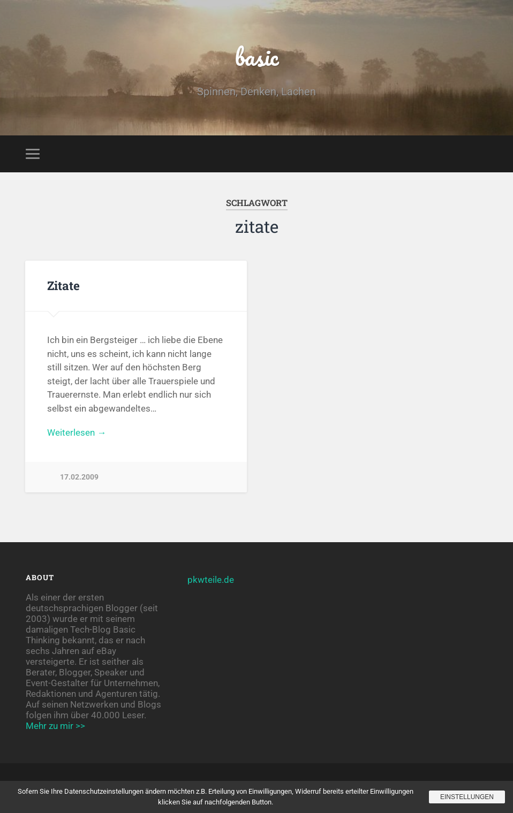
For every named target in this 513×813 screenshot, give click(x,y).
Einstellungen (467, 797)
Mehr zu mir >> (55, 725)
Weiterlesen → (76, 432)
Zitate (63, 285)
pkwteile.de (210, 579)
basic (257, 56)
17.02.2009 (79, 477)
